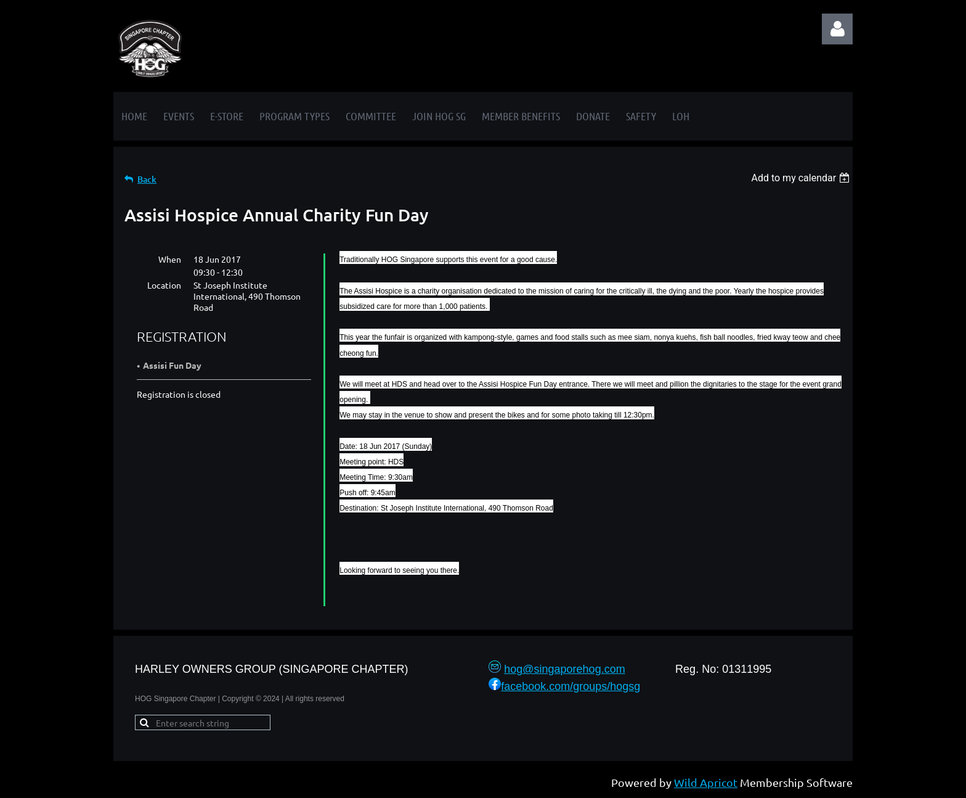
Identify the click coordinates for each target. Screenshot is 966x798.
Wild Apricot (705, 782)
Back (146, 179)
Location (164, 284)
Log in (837, 29)
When (169, 259)
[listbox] (802, 178)
